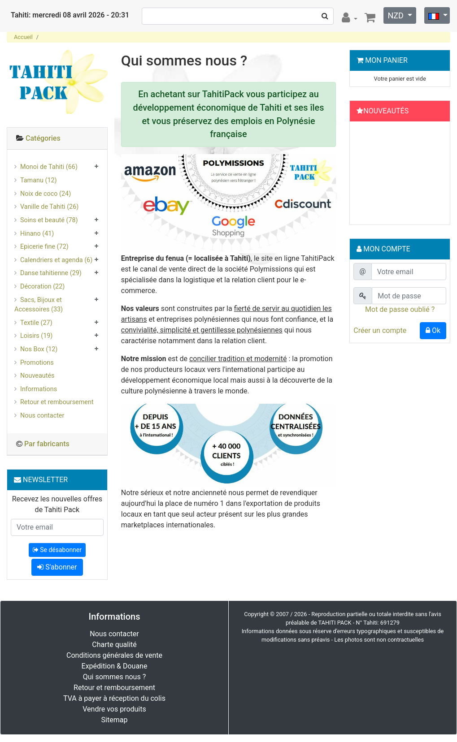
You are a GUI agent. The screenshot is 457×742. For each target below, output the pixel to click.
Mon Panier (386, 60)
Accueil (23, 37)
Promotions (37, 363)
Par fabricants (47, 444)
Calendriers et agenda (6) (56, 260)
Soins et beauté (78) (49, 220)
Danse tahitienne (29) (51, 273)
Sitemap (114, 720)
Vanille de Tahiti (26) (49, 207)
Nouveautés (37, 376)
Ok (433, 330)
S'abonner (57, 567)
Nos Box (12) (38, 349)
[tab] (57, 139)
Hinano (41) (37, 233)
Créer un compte (379, 330)
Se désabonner (57, 549)
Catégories (43, 138)
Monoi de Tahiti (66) (49, 167)
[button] (360, 175)
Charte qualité (114, 644)
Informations (38, 389)
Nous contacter (42, 415)
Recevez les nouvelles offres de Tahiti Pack (57, 504)
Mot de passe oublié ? (400, 309)
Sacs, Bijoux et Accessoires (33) (38, 305)
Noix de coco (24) (45, 194)
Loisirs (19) (36, 336)
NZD (396, 15)
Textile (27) (36, 323)
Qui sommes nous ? (114, 677)
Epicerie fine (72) (44, 246)
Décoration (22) (42, 286)
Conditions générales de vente (114, 655)
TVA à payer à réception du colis (114, 698)
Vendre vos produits (114, 709)
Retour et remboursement (57, 402)
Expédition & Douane (115, 666)
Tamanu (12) (38, 180)
